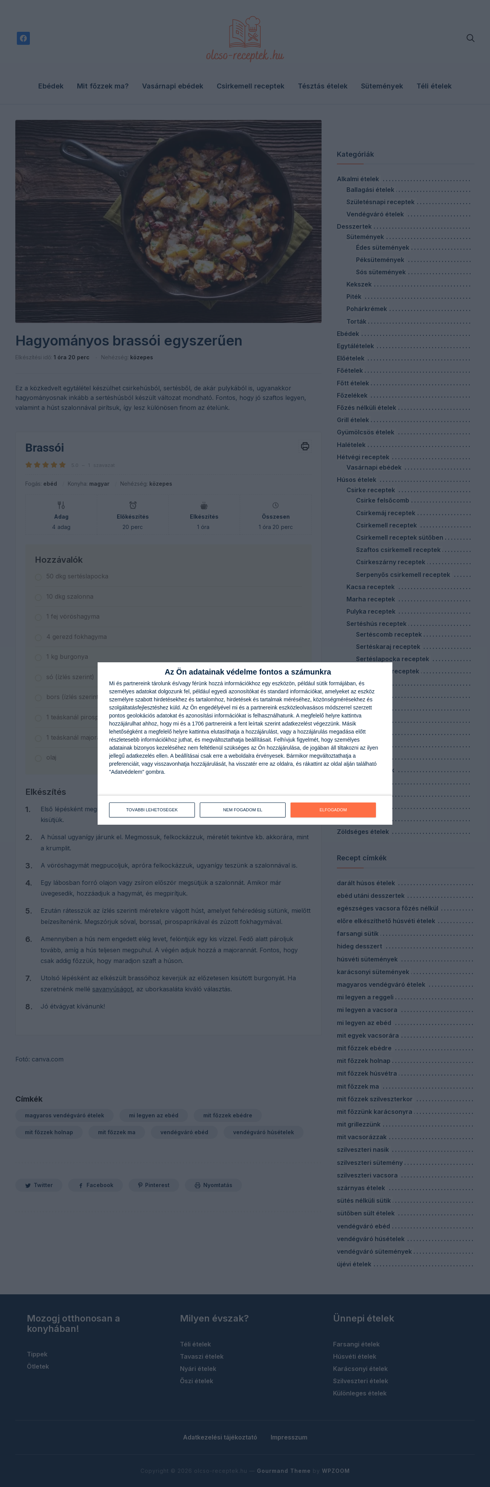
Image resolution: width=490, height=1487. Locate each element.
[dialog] (245, 743)
